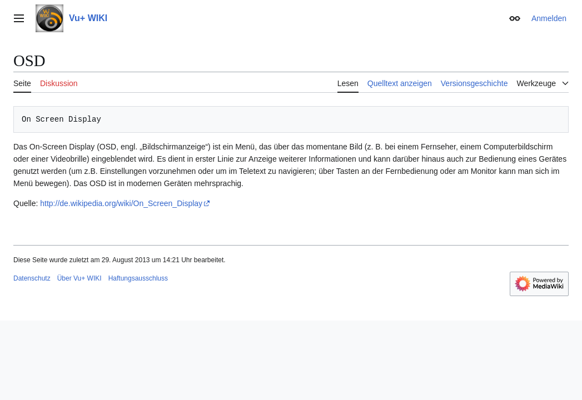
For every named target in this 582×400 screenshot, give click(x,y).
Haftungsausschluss (138, 278)
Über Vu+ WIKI (79, 278)
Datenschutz (32, 278)
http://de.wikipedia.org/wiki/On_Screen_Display (121, 203)
